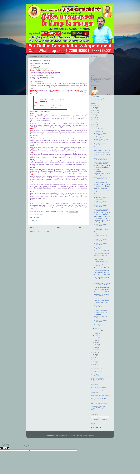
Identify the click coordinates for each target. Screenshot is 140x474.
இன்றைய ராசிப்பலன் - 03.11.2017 (100, 313)
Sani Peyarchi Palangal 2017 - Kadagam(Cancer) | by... (102, 221)
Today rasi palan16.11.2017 (101, 261)
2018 (94, 124)
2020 (94, 119)
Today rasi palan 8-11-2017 (101, 292)
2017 (94, 126)
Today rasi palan (38, 214)
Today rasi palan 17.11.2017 (101, 253)
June (96, 337)
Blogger (91, 435)
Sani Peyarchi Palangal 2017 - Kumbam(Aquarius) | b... (102, 159)
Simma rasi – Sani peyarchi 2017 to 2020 (101, 295)
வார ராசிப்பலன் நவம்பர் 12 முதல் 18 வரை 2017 (102, 284)
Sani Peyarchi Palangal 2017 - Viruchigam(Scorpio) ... (102, 174)
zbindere (79, 435)
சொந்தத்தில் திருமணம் (97, 375)
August (97, 333)
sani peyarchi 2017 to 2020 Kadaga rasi (101, 256)
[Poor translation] (6, 448)
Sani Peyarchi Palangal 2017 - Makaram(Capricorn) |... (102, 162)
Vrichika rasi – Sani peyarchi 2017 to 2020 (101, 198)
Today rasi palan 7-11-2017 (101, 298)
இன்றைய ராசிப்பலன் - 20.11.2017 (100, 244)
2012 (94, 362)
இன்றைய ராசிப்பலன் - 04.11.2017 (100, 305)
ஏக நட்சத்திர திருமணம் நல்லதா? (100, 395)
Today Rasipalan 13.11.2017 (102, 272)
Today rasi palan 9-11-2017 (101, 289)
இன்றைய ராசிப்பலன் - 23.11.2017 (100, 232)
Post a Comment (36, 220)
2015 (94, 355)
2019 (94, 122)
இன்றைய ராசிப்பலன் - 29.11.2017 (100, 147)
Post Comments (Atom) (43, 231)
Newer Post (34, 228)
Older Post (83, 228)
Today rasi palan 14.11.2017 (101, 270)
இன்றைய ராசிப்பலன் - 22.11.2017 (100, 236)
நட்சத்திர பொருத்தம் (97, 371)
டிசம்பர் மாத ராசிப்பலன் (101, 137)
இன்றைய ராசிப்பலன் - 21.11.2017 (100, 240)
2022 (94, 115)
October (97, 328)
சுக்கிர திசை (94, 384)
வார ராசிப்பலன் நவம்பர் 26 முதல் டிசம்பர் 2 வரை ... (102, 228)
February (97, 347)
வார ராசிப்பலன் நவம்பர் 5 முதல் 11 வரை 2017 (101, 309)
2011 (94, 364)
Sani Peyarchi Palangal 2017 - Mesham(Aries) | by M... (102, 217)
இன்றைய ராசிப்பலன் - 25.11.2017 (100, 206)
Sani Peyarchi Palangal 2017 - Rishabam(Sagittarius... (102, 213)
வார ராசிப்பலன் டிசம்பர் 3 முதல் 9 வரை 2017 (101, 140)
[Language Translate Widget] (100, 417)
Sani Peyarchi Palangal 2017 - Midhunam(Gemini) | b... (102, 209)
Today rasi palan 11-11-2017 (102, 281)
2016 (94, 352)
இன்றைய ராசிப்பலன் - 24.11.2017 (100, 225)
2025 (94, 108)
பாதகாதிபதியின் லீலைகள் (98, 387)
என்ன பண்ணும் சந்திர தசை (99, 403)
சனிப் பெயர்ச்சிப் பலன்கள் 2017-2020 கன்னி (101, 278)
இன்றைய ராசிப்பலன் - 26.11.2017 (100, 202)
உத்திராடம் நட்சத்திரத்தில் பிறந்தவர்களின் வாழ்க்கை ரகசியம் (98, 379)
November (98, 131)
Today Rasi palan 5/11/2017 (101, 302)
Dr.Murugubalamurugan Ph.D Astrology (101, 95)
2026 (94, 105)
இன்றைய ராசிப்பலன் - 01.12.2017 (100, 133)
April (96, 342)
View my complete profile (98, 99)
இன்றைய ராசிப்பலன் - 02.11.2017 (100, 321)
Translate (103, 419)
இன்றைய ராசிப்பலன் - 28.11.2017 (100, 170)
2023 (94, 112)
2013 (94, 359)
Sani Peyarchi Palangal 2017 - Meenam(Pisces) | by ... (102, 151)
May (96, 340)
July (96, 335)
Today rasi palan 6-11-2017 (101, 300)
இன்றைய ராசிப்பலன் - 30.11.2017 (100, 143)
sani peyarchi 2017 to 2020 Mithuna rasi (101, 317)
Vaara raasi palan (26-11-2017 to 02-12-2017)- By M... (101, 190)
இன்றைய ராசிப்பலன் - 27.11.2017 (100, 194)
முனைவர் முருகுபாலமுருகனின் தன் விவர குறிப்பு (100, 80)
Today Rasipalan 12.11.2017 (102, 275)
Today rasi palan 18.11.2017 (101, 250)
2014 (94, 357)
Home (59, 228)
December (98, 128)
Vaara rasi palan (98, 259)
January (97, 349)
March (96, 345)
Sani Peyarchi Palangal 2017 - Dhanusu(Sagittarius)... (102, 166)
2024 (94, 110)
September (98, 331)
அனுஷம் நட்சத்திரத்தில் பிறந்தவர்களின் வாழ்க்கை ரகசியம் (98, 408)
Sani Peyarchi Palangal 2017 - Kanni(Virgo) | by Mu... (102, 181)
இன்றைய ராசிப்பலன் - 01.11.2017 (100, 324)
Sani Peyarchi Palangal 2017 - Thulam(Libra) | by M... (102, 178)
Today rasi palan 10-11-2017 (102, 287)
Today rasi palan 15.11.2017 (101, 268)
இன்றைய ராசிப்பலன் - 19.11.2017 (100, 247)
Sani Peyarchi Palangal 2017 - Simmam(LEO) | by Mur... (102, 185)
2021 (94, 117)
